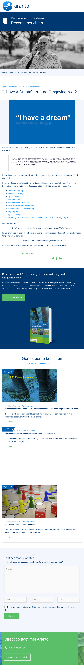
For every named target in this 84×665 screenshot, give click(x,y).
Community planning (15, 191)
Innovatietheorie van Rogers (18, 203)
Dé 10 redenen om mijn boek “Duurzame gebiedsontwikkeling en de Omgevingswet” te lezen (41, 408)
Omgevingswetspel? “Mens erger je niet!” (21, 524)
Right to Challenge (14, 214)
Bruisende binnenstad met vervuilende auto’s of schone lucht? (29, 433)
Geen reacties (34, 87)
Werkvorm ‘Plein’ (14, 200)
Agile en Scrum (13, 197)
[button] (13, 297)
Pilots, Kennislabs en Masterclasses (21, 206)
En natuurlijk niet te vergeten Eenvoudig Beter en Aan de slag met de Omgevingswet (39, 217)
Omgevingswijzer (14, 212)
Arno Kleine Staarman (10, 87)
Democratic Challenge (16, 194)
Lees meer (9, 422)
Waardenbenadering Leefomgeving (21, 209)
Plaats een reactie (28, 406)
